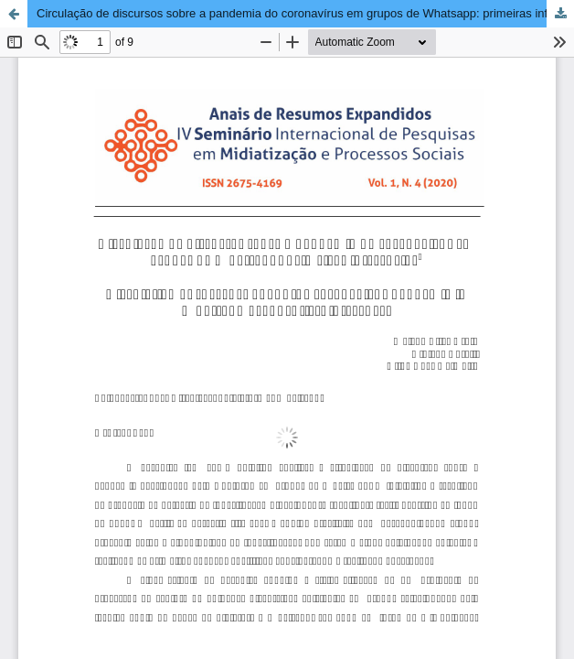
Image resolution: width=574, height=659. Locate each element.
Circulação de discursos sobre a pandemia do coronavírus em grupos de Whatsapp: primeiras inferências (305, 13)
